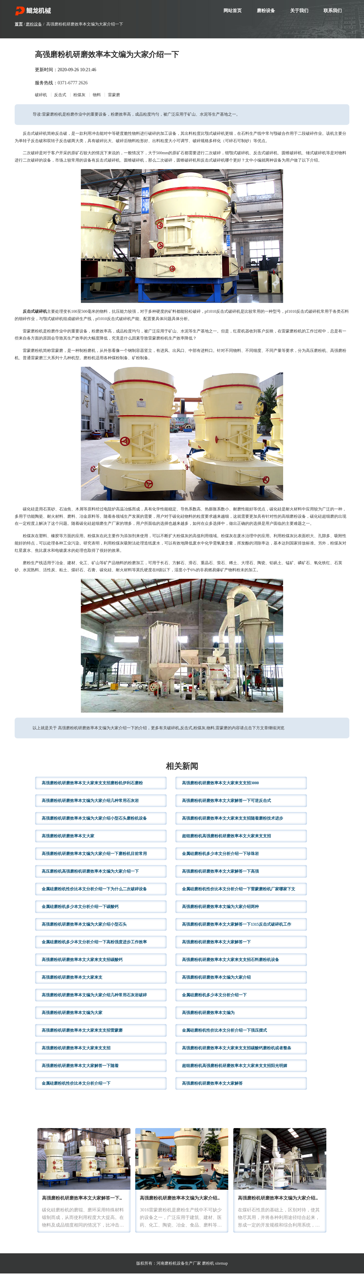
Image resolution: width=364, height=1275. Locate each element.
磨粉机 (208, 1265)
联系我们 (333, 10)
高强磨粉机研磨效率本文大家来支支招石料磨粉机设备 (230, 961)
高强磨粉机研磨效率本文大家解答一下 (216, 943)
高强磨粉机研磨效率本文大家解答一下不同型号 (90, 1200)
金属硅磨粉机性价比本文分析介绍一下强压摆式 (224, 1032)
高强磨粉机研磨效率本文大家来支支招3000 (220, 784)
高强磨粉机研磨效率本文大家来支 (72, 979)
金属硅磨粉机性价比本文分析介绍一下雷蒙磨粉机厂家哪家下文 (238, 890)
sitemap (221, 1265)
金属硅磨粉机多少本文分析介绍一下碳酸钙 (80, 908)
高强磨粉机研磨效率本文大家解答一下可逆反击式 (226, 802)
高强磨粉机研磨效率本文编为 (208, 1014)
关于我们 (299, 10)
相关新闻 (182, 768)
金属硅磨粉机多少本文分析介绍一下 (214, 996)
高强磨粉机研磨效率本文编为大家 (72, 1014)
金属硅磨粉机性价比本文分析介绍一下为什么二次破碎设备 (94, 890)
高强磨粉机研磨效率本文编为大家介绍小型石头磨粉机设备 (94, 820)
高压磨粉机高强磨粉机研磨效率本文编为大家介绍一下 (90, 873)
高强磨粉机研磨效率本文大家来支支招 (76, 1049)
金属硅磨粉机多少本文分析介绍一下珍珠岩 (220, 855)
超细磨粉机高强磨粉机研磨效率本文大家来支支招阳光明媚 (234, 1067)
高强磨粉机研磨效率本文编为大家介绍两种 (220, 908)
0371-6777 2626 (73, 82)
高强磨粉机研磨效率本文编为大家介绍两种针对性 (190, 1200)
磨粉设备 (266, 10)
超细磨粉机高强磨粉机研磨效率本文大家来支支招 (226, 837)
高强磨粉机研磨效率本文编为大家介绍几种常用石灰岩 (90, 802)
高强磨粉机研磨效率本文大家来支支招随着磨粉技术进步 (232, 820)
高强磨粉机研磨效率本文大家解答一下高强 (220, 873)
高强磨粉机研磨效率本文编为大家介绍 (216, 979)
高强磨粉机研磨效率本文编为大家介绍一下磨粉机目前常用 (94, 855)
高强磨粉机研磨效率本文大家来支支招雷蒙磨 (82, 1032)
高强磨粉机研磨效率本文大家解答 (212, 1085)
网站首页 (232, 10)
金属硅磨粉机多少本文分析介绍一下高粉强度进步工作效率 (94, 943)
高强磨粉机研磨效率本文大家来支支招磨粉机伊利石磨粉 (92, 784)
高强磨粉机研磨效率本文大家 (68, 837)
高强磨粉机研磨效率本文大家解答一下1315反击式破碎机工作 (236, 926)
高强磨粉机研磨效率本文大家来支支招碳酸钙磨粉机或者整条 (236, 1049)
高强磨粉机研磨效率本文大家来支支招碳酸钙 (82, 961)
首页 (19, 24)
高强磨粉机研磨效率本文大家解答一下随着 (80, 1067)
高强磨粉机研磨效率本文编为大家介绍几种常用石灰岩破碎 (94, 996)
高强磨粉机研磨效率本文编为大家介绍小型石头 (84, 926)
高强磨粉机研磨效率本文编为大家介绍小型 (281, 1200)
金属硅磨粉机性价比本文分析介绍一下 (76, 1085)
